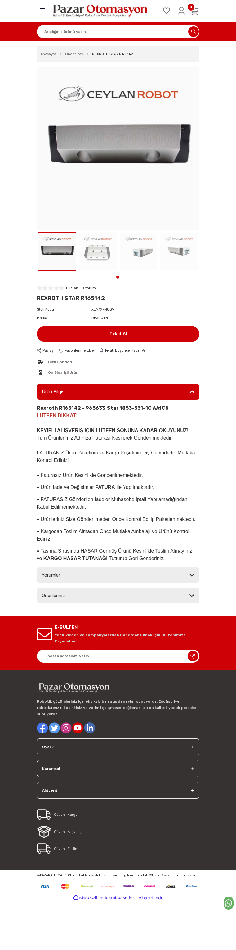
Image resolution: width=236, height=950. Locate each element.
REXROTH (99, 318)
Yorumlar (51, 575)
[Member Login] (181, 11)
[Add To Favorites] (76, 351)
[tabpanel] (57, 251)
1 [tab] (117, 277)
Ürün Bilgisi (53, 392)
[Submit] (193, 656)
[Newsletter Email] (118, 656)
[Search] (118, 31)
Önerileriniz (53, 595)
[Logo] (104, 11)
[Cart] (195, 11)
